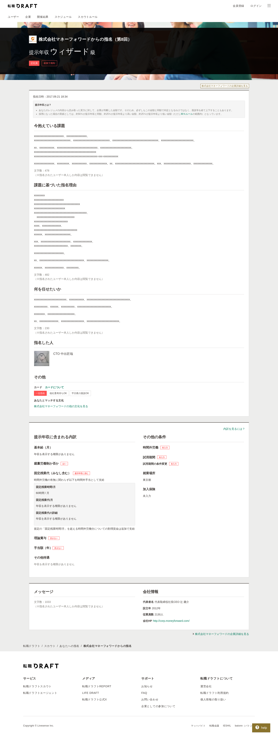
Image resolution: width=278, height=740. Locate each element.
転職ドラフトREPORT (96, 686)
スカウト (50, 645)
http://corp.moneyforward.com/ (171, 620)
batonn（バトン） (245, 725)
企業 (28, 16)
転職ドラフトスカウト (37, 686)
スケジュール (63, 16)
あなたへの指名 (69, 645)
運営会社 (206, 686)
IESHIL (227, 725)
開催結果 (42, 16)
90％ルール (187, 114)
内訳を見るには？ (234, 428)
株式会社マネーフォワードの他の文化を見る (61, 406)
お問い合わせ (149, 699)
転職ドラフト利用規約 (214, 692)
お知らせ (147, 686)
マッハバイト (198, 725)
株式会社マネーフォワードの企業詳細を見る (225, 86)
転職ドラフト (31, 645)
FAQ (144, 692)
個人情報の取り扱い (213, 699)
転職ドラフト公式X (94, 699)
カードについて (54, 387)
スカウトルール (88, 16)
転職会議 (214, 725)
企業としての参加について (158, 706)
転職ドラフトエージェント (40, 692)
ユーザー (13, 16)
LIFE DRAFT (90, 692)
